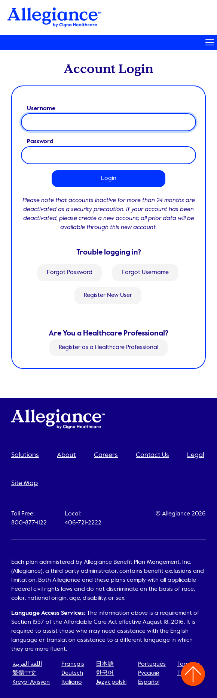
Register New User (108, 295)
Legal (195, 455)
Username (41, 109)
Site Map (24, 483)
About (66, 455)
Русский (148, 673)
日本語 (105, 664)
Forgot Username (145, 273)
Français (72, 664)
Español (148, 682)
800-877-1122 (29, 523)
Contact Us (152, 455)
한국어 (105, 673)
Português (152, 664)
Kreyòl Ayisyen (31, 682)
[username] (108, 122)
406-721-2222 (83, 523)
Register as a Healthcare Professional (108, 348)
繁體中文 (24, 673)
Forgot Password (69, 273)
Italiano (71, 682)
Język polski (111, 682)
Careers (106, 455)
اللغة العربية (27, 664)
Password (40, 142)
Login (108, 178)
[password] (108, 155)
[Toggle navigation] (108, 42)
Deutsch (72, 673)
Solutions (25, 455)
